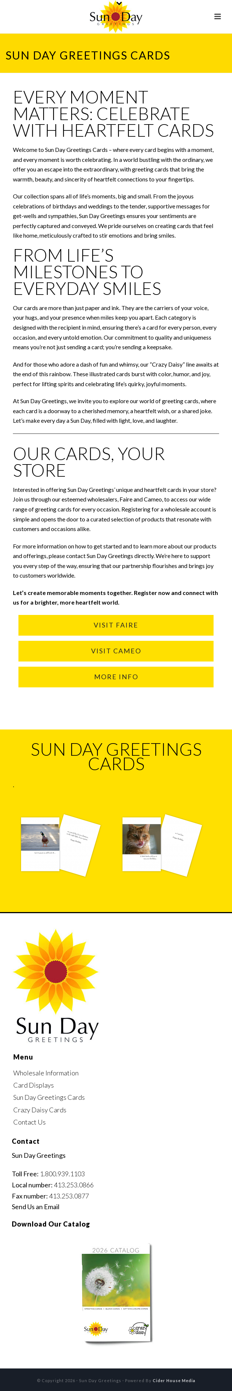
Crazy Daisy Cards (39, 1110)
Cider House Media (174, 1380)
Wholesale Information (46, 1073)
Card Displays (33, 1085)
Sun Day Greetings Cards (49, 1097)
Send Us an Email (35, 1207)
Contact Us (29, 1122)
